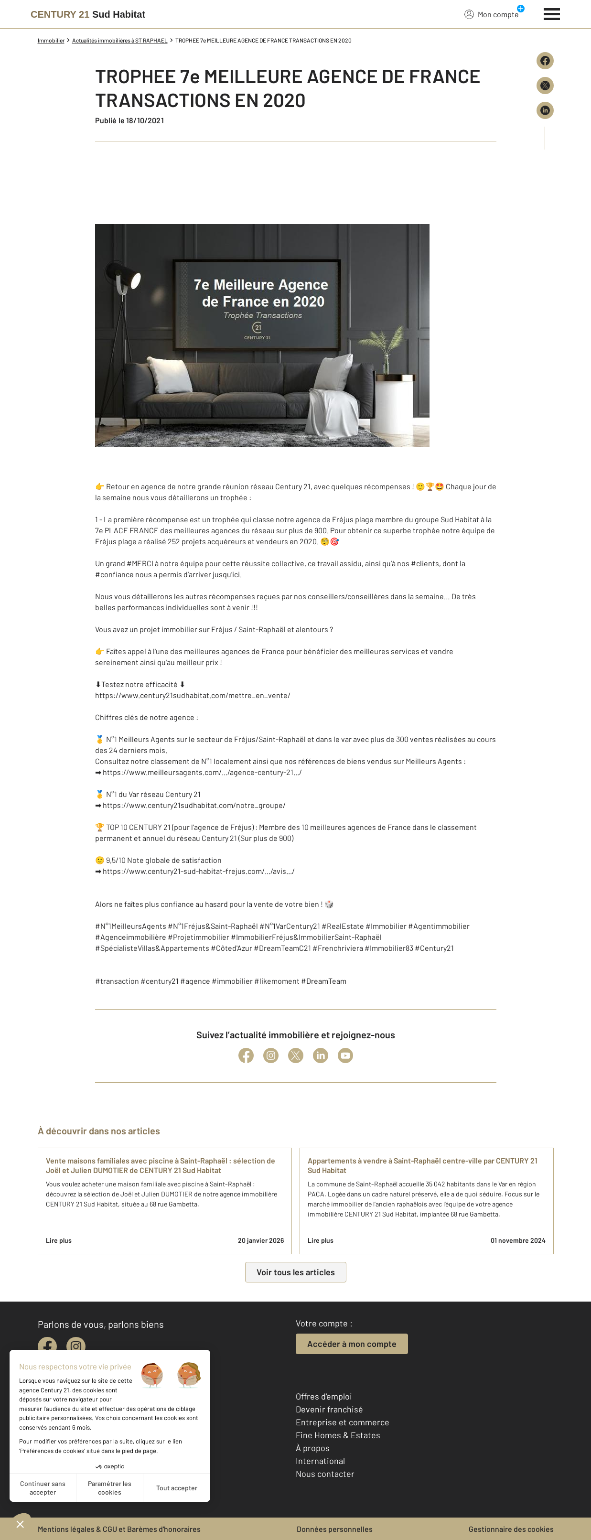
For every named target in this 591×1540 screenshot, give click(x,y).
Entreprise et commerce (342, 1422)
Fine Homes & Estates (338, 1435)
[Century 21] (88, 14)
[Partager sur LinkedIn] (545, 110)
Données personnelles (335, 1528)
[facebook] (47, 1346)
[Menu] (552, 13)
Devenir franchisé (329, 1409)
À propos (313, 1448)
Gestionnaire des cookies (511, 1528)
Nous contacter (325, 1473)
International (320, 1460)
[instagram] (76, 1346)
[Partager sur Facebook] (545, 60)
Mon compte (491, 14)
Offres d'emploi (324, 1396)
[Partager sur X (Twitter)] (545, 85)
